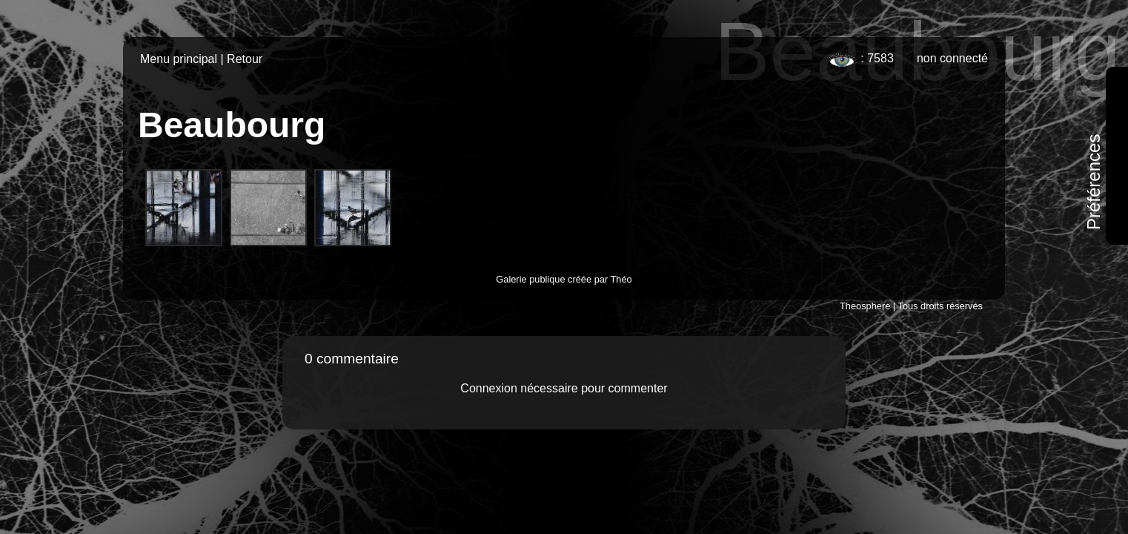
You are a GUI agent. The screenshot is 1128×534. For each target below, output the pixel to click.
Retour (244, 59)
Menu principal (178, 59)
